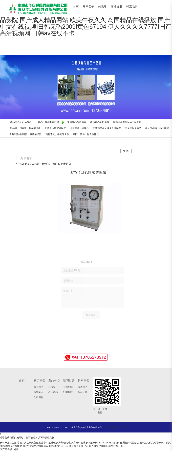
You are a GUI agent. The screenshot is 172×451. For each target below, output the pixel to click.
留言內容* (92, 297)
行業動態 (68, 392)
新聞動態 (69, 380)
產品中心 (54, 380)
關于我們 (88, 6)
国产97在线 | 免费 (9, 449)
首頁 (76, 6)
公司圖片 (38, 397)
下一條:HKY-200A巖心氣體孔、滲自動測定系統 (43, 163)
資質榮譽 (38, 392)
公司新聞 (68, 387)
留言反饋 (82, 392)
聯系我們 (132, 6)
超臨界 (102, 6)
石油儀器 (116, 6)
